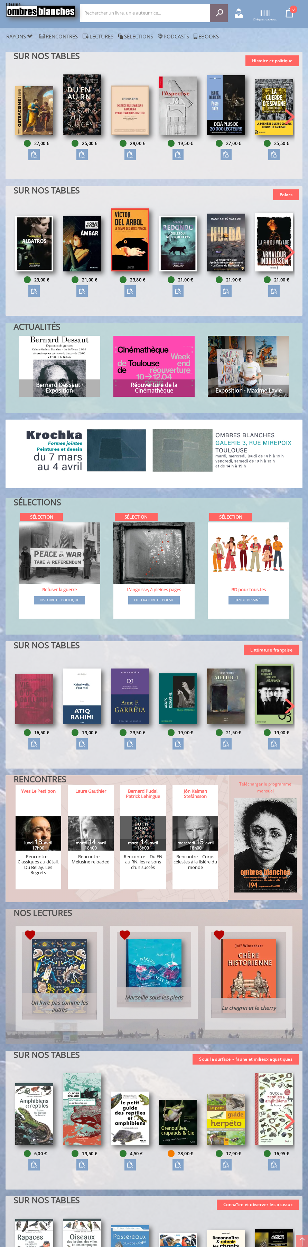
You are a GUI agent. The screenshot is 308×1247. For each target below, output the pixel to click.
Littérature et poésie (154, 600)
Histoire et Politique (59, 600)
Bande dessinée (248, 600)
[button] (290, 116)
